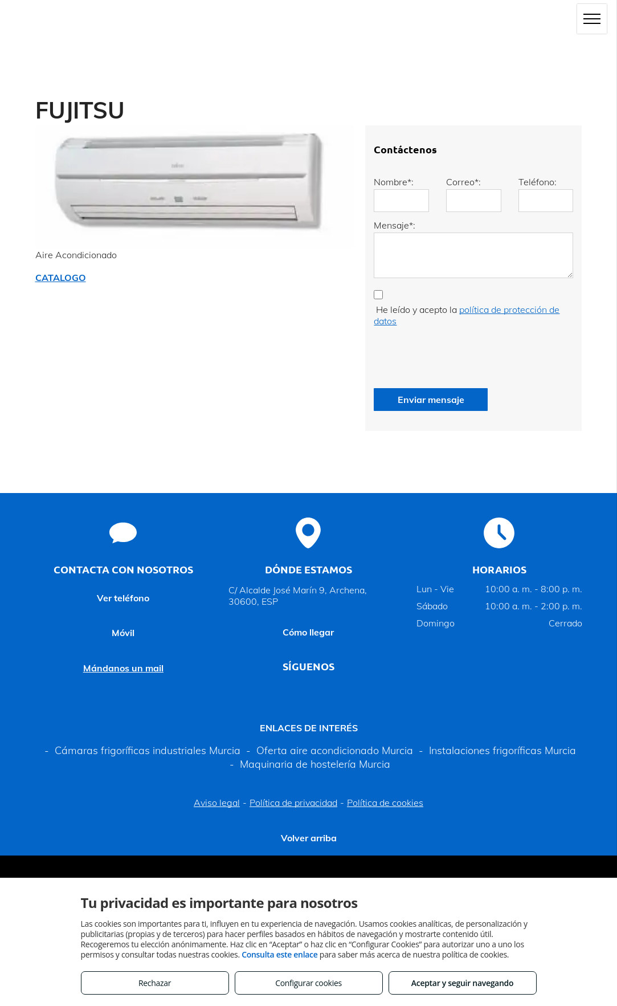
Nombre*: (394, 182)
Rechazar (154, 983)
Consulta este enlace (279, 954)
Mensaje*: (394, 225)
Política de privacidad (293, 802)
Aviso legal (217, 802)
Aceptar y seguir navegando (462, 983)
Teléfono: (537, 182)
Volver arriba (309, 838)
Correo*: (463, 182)
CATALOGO (60, 277)
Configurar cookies (308, 983)
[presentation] (460, 354)
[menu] (592, 19)
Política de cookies (385, 802)
